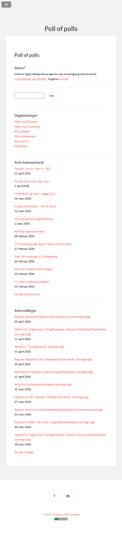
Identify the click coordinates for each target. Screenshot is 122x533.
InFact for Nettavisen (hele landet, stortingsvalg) (43, 384)
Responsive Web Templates (66, 514)
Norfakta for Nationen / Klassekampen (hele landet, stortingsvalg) (53, 371)
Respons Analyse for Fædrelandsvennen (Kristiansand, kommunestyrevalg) (58, 409)
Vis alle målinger (24, 452)
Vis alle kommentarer (27, 294)
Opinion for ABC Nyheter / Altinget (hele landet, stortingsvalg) (51, 396)
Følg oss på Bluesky (26, 121)
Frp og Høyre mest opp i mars (32, 181)
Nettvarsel (20, 145)
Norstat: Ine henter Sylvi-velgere (33, 269)
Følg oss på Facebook (27, 126)
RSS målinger (22, 131)
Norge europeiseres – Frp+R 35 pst (35, 206)
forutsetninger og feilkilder (30, 78)
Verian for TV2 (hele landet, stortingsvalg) (39, 346)
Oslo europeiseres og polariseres (33, 218)
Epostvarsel (21, 141)
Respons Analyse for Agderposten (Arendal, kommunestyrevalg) (52, 316)
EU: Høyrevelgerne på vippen (31, 281)
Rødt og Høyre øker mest (29, 231)
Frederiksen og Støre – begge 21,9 (34, 193)
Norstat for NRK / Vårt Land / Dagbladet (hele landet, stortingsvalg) (54, 422)
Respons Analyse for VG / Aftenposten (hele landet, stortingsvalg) (53, 359)
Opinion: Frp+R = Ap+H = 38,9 (32, 168)
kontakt (63, 78)
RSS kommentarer (25, 136)
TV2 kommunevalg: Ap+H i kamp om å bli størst (43, 243)
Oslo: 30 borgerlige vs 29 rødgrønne (36, 256)
